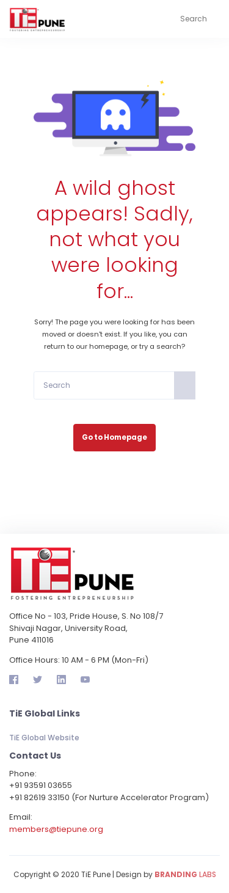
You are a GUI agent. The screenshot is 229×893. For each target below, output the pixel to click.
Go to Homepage (114, 437)
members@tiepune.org (56, 829)
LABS (185, 874)
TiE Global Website (44, 737)
